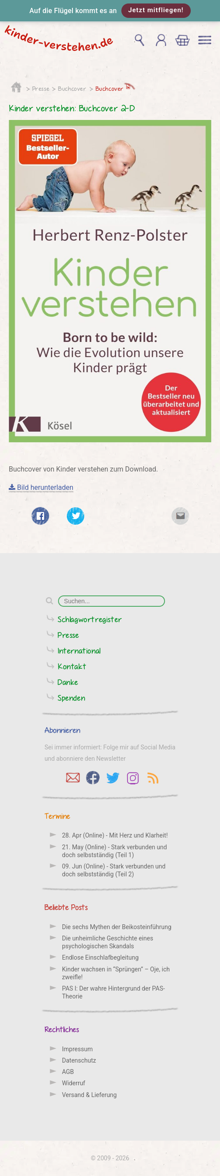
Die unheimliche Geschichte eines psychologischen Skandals (107, 942)
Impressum (77, 1049)
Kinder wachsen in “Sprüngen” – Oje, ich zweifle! (116, 973)
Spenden (71, 697)
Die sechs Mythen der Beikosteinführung (117, 926)
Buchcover (72, 88)
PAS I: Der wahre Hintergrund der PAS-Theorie (113, 992)
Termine (57, 815)
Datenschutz (79, 1060)
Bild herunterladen (41, 487)
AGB (68, 1071)
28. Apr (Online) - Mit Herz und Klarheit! (115, 835)
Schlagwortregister (90, 619)
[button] (110, 10)
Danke (68, 682)
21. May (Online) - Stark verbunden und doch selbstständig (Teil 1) (114, 851)
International (79, 650)
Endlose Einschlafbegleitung (100, 957)
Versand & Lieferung (89, 1094)
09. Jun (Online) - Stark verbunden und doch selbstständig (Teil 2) (113, 870)
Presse (41, 88)
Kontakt (72, 666)
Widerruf (73, 1083)
